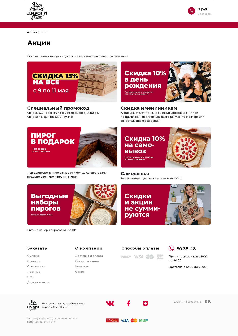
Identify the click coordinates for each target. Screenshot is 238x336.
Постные (33, 271)
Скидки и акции (87, 261)
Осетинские (36, 266)
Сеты (31, 277)
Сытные (33, 255)
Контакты (82, 266)
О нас (79, 271)
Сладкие (33, 261)
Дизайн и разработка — (192, 301)
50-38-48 (182, 248)
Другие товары (38, 282)
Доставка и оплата (89, 255)
